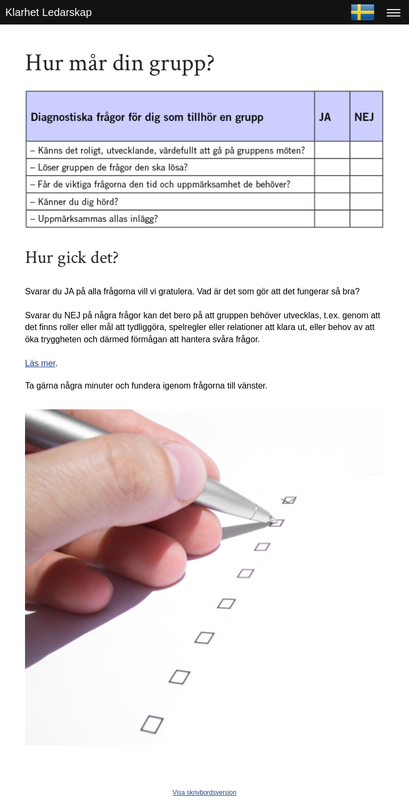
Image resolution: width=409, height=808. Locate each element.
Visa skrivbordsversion (204, 792)
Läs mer (40, 363)
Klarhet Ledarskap (48, 12)
